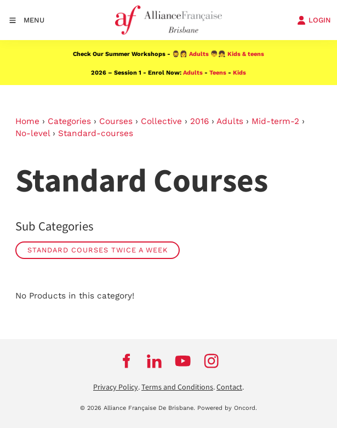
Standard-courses (95, 133)
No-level (32, 133)
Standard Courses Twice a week (97, 250)
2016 (199, 121)
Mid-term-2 (275, 121)
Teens (217, 72)
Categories (69, 121)
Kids (239, 72)
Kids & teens (245, 54)
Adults (199, 54)
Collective (161, 121)
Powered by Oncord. (227, 408)
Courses (116, 121)
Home (27, 121)
